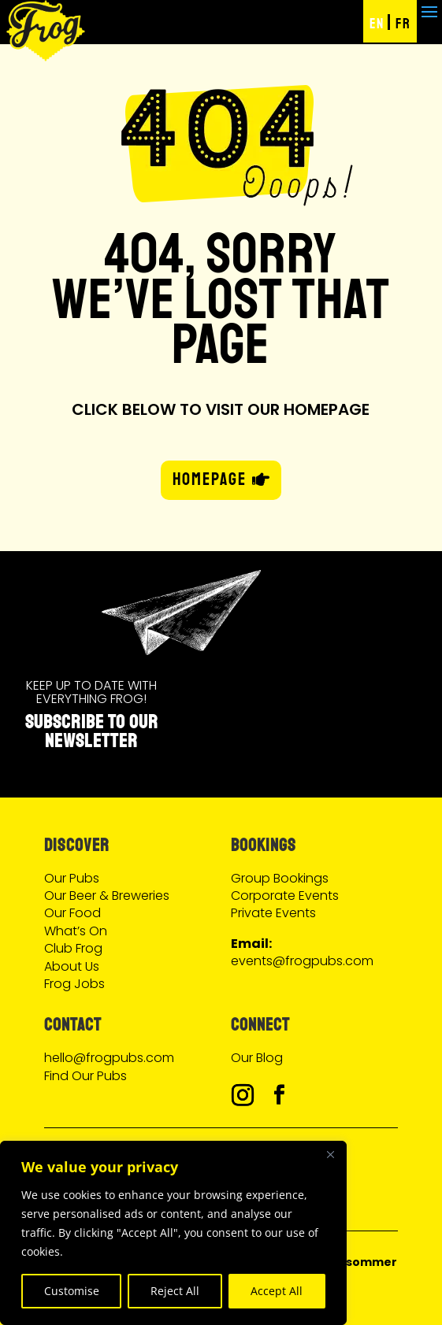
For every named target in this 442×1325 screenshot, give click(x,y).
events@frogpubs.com (302, 961)
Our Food (72, 913)
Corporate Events (285, 895)
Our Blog (257, 1058)
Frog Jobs (74, 984)
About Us (71, 966)
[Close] (330, 1154)
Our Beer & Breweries (106, 895)
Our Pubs (71, 878)
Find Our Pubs (85, 1076)
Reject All (174, 1290)
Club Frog (73, 948)
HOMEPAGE (210, 479)
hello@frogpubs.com (109, 1058)
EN (377, 23)
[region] (173, 1233)
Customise (71, 1290)
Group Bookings (280, 878)
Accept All (277, 1290)
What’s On (75, 931)
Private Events (273, 913)
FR (403, 23)
